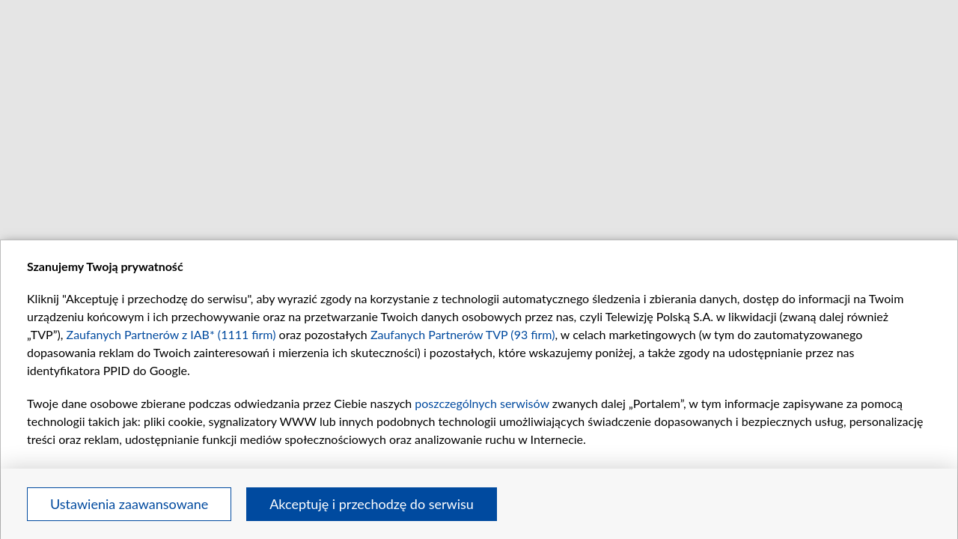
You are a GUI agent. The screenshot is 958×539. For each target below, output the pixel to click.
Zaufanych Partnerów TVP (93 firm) (462, 334)
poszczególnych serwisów (482, 403)
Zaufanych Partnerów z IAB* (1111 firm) (171, 334)
